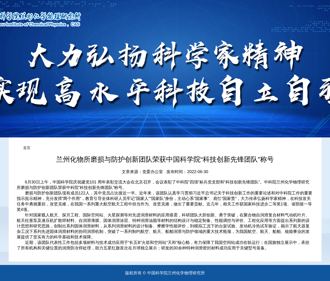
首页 (26, 148)
